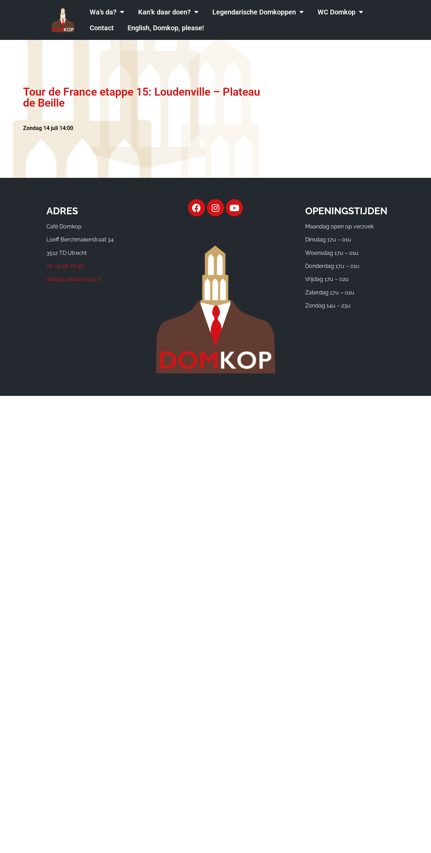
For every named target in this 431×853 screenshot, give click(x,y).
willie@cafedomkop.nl (73, 279)
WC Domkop (340, 12)
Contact (102, 28)
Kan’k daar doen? (168, 12)
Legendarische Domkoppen (258, 12)
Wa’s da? (107, 12)
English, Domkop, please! (166, 28)
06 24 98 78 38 (64, 266)
